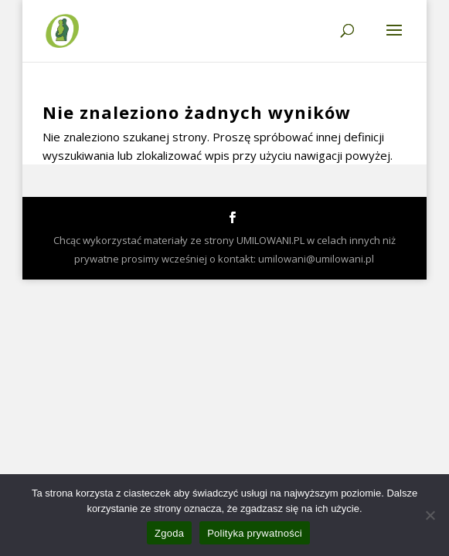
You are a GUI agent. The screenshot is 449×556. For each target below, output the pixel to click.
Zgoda (169, 533)
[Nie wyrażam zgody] (429, 515)
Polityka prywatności (254, 533)
